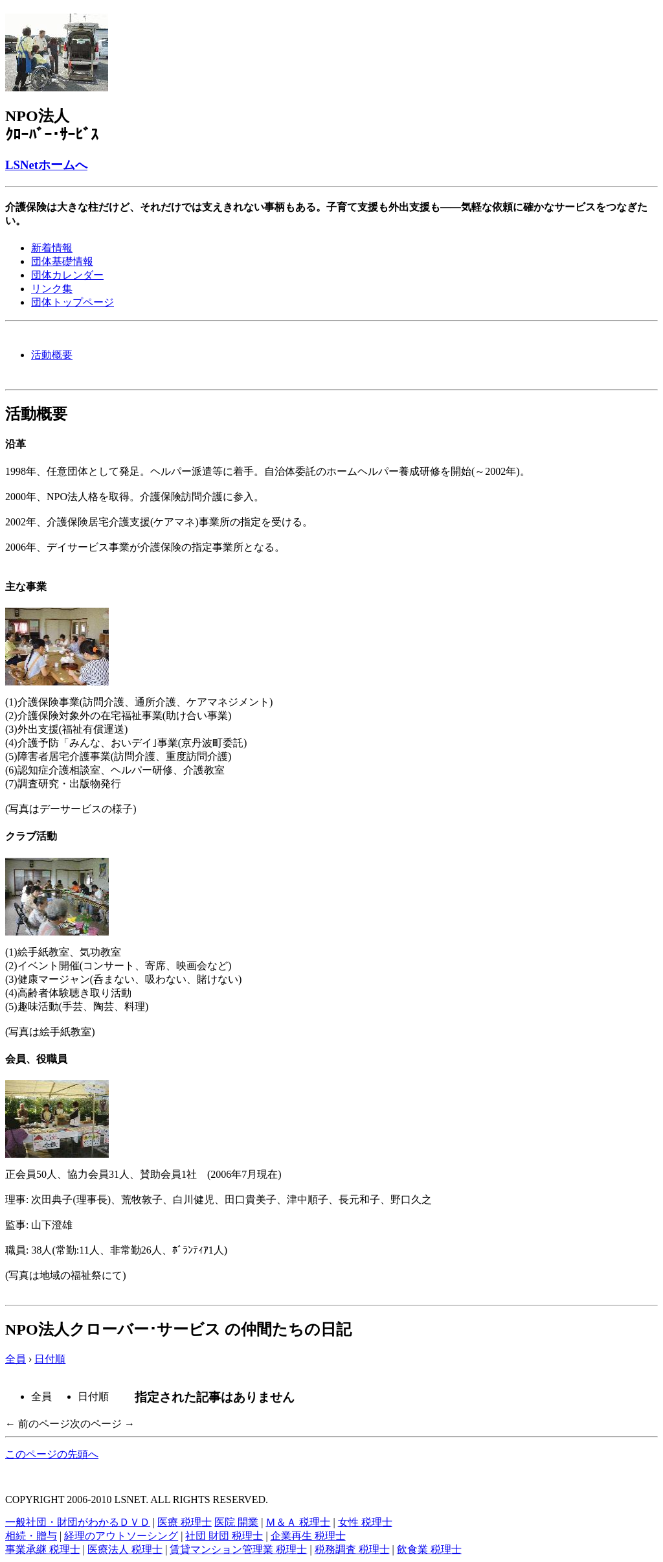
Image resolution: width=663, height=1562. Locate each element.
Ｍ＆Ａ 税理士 (297, 1522)
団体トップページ (72, 302)
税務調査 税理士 (352, 1549)
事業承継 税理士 (42, 1549)
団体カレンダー (67, 275)
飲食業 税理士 (429, 1549)
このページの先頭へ (51, 1454)
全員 (15, 1358)
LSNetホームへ (46, 165)
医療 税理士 (184, 1522)
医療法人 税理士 (125, 1549)
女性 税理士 (365, 1522)
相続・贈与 (31, 1535)
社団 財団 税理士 (224, 1535)
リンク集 (52, 288)
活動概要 (52, 354)
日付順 (49, 1358)
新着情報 (52, 247)
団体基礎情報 (62, 261)
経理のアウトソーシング (121, 1535)
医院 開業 (236, 1522)
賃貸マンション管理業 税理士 (238, 1549)
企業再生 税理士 (308, 1535)
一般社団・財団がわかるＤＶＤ (77, 1522)
